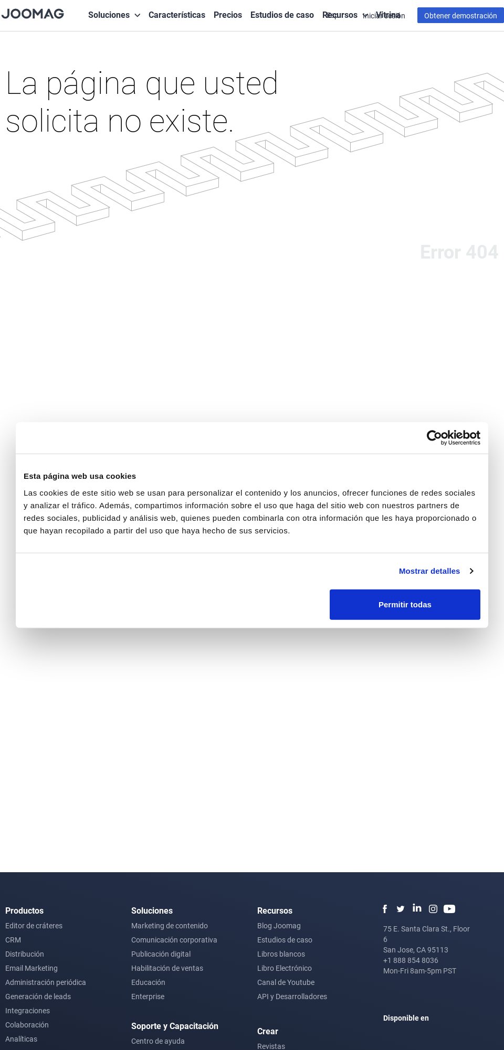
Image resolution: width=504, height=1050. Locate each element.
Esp (333, 15)
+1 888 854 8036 (410, 960)
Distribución (24, 954)
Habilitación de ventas (167, 968)
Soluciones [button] (109, 14)
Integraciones (27, 1010)
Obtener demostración (460, 15)
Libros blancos (281, 954)
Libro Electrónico (284, 968)
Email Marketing (31, 968)
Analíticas (21, 1039)
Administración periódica (45, 982)
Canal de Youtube (285, 982)
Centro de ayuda (158, 1041)
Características (177, 14)
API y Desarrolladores (292, 996)
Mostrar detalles (429, 570)
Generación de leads (38, 996)
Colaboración (27, 1025)
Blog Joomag (279, 925)
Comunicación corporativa (174, 940)
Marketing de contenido (169, 925)
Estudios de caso (282, 14)
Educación (148, 982)
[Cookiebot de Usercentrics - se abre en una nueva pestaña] (434, 438)
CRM (13, 940)
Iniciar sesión (384, 15)
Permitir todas (405, 603)
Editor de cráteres (33, 925)
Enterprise (147, 996)
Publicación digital (161, 954)
